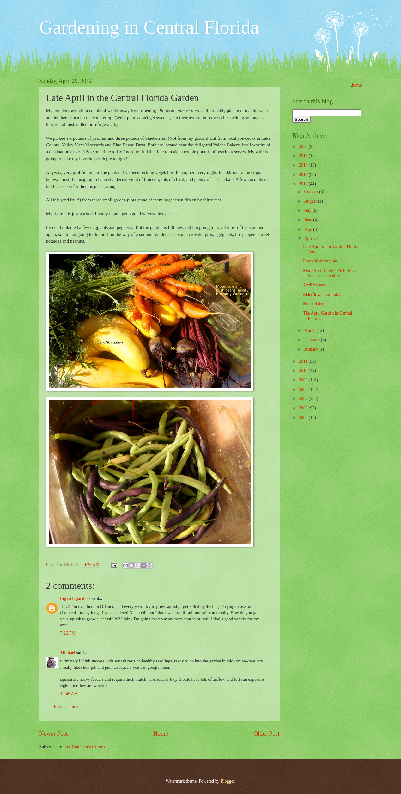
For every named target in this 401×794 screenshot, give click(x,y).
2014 (304, 165)
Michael (68, 652)
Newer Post (53, 733)
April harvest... (316, 285)
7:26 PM (68, 633)
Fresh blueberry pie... (321, 261)
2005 (304, 417)
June (308, 220)
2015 (304, 155)
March (310, 330)
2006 (304, 408)
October (311, 191)
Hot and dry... (315, 303)
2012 (304, 184)
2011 (304, 361)
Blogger (227, 781)
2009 (304, 380)
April (309, 238)
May (308, 229)
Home (160, 733)
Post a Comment (68, 706)
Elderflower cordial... (321, 294)
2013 (304, 174)
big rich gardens (75, 598)
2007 (304, 398)
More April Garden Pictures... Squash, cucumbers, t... (329, 273)
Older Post (266, 733)
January (311, 349)
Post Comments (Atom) (84, 746)
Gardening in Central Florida (149, 27)
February (312, 339)
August (311, 201)
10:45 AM (69, 694)
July (308, 210)
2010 (304, 370)
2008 (304, 389)
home (357, 85)
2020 (304, 146)
